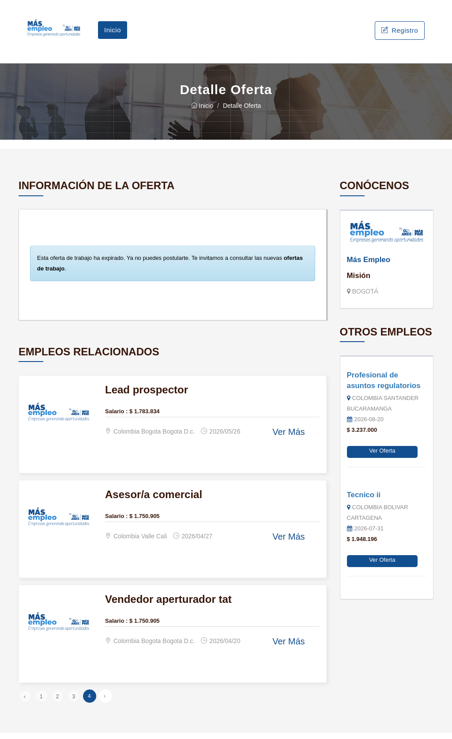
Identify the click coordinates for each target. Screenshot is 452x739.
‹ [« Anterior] (25, 703)
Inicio (112, 33)
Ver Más (288, 438)
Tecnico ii (364, 500)
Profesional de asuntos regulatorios (384, 386)
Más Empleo (369, 266)
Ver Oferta (382, 456)
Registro (399, 33)
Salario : (116, 417)
